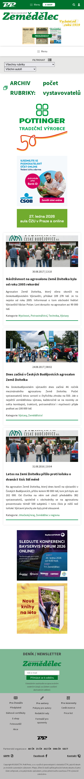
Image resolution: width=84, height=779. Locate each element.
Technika (53, 315)
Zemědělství (35, 415)
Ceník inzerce (68, 707)
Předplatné (15, 707)
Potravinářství (39, 315)
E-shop (15, 718)
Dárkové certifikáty (15, 712)
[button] (42, 677)
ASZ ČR (47, 748)
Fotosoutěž (15, 723)
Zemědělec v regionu (48, 515)
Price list (68, 713)
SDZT (65, 748)
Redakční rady (42, 713)
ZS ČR (39, 748)
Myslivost (24, 315)
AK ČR (31, 748)
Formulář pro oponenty (42, 720)
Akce (15, 729)
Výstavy (64, 315)
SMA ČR (57, 748)
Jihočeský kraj (27, 515)
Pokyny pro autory (42, 707)
